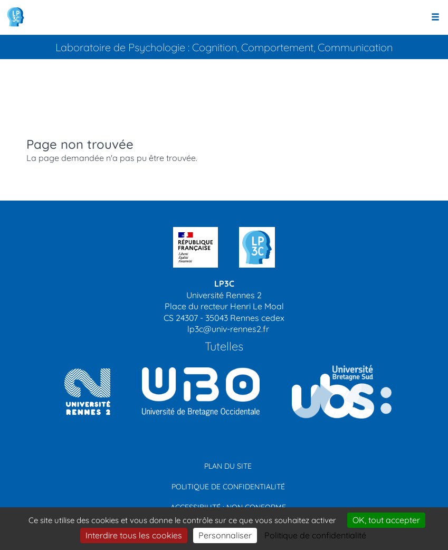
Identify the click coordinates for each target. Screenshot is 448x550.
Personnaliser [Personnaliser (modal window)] (225, 535)
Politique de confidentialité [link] (315, 535)
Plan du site (228, 466)
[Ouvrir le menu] (435, 17)
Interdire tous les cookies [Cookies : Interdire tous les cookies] (133, 535)
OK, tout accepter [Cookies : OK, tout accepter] (386, 520)
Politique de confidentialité (228, 486)
